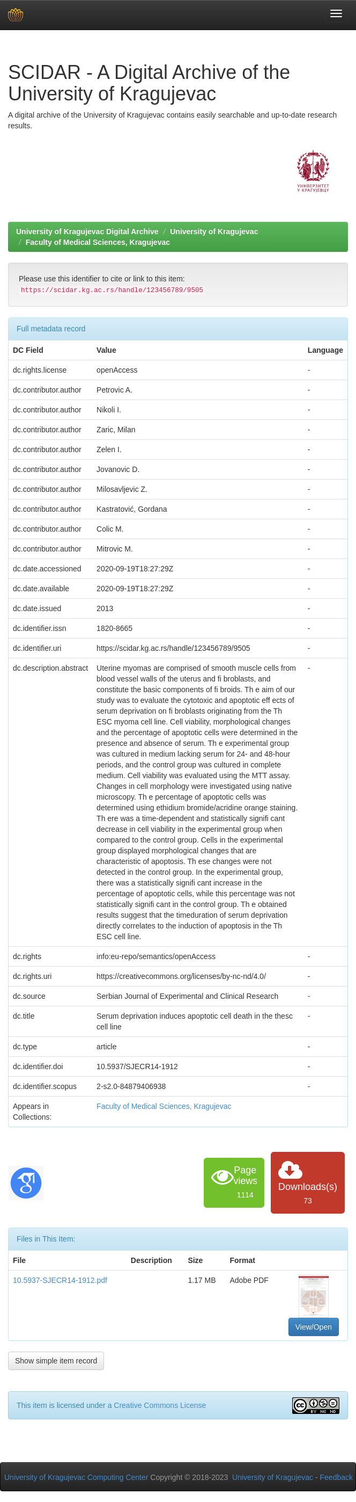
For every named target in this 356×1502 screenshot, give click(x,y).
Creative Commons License (160, 1405)
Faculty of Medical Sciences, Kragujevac (98, 242)
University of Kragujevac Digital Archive (87, 231)
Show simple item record (56, 1360)
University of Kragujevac (214, 231)
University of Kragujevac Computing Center (76, 1477)
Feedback (336, 1477)
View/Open (313, 1327)
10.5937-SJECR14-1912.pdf (60, 1280)
